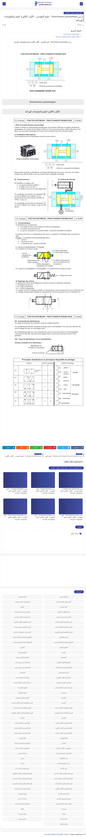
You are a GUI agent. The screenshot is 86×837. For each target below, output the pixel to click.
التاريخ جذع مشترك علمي (63, 617)
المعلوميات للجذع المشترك (63, 753)
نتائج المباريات (22, 814)
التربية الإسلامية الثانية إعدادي (22, 627)
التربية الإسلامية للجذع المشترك (64, 632)
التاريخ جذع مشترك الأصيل (22, 612)
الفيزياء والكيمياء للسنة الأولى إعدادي (22, 703)
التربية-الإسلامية (63, 637)
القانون (64, 718)
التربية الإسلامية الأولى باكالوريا (22, 622)
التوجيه (64, 652)
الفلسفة (63, 698)
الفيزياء (64, 703)
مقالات (64, 814)
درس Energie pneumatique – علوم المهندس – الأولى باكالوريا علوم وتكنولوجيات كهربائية (44, 517)
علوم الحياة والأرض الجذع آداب (64, 783)
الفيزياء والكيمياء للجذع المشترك (63, 713)
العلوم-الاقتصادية (22, 687)
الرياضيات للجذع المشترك (63, 682)
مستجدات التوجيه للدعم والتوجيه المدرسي (56, 834)
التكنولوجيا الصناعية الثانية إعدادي (22, 642)
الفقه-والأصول (22, 693)
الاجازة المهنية (22, 597)
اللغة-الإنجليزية (64, 738)
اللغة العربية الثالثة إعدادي (22, 723)
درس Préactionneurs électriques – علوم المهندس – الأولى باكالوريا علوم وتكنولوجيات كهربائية (15, 517)
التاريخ (22, 607)
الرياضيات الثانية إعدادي (22, 677)
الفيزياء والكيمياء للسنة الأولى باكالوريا (22, 713)
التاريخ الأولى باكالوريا (64, 612)
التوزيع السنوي (22, 652)
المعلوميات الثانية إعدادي (22, 748)
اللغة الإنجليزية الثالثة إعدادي (64, 723)
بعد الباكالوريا (63, 758)
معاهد (22, 809)
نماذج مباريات (64, 819)
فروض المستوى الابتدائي (63, 799)
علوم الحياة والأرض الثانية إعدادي (22, 778)
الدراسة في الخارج (63, 672)
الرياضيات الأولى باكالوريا (63, 677)
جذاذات (22, 763)
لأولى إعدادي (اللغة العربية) (63, 804)
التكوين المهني (63, 647)
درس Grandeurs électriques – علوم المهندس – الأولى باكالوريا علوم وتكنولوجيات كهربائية (16, 491)
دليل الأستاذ (63, 768)
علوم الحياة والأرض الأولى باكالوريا (22, 773)
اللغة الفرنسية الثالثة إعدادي (22, 728)
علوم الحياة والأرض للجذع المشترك (22, 783)
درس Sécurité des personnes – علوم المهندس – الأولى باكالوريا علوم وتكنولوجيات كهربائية (72, 517)
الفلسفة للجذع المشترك (22, 698)
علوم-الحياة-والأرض (63, 794)
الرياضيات (22, 672)
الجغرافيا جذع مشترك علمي (22, 667)
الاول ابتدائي (63, 607)
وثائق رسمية (22, 819)
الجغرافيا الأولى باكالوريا (64, 662)
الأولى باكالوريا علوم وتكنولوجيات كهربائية (67, 36)
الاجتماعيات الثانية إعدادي (22, 602)
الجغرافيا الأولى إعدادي (22, 657)
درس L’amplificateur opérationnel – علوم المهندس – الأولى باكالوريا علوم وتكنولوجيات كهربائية (71, 491)
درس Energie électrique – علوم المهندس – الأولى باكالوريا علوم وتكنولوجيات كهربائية (45, 491)
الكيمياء (22, 718)
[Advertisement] (68, 571)
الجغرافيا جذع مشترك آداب (22, 662)
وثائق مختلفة (63, 824)
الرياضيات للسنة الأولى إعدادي (22, 682)
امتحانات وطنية (22, 753)
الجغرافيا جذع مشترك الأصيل (63, 667)
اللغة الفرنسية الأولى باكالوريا (63, 728)
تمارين (22, 758)
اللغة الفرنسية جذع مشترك (22, 733)
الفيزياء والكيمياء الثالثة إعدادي (64, 708)
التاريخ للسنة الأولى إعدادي (22, 617)
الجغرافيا (63, 657)
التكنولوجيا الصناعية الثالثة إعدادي (22, 637)
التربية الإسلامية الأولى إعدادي (63, 622)
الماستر (63, 743)
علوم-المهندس (22, 794)
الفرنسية (63, 693)
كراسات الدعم (22, 799)
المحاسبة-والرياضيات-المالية (22, 743)
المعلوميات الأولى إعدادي (63, 748)
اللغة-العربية (22, 738)
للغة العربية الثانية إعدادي (22, 804)
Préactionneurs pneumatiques (71, 34)
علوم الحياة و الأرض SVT (22, 768)
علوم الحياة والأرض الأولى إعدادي (63, 773)
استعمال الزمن (63, 597)
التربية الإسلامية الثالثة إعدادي (63, 627)
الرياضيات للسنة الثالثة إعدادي (63, 687)
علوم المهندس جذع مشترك (22, 788)
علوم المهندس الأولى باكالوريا (73, 13)
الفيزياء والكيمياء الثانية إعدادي (22, 708)
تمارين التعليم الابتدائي (63, 763)
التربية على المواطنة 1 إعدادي (22, 632)
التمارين (22, 647)
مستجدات (64, 809)
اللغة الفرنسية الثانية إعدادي (64, 733)
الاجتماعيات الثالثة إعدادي (63, 602)
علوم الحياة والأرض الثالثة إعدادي (63, 778)
